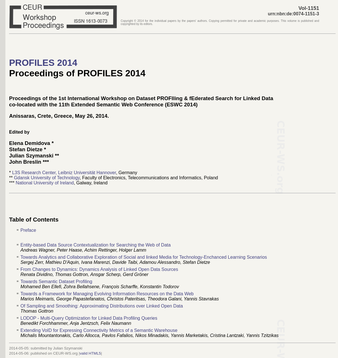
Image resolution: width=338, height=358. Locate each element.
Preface (28, 230)
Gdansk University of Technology (47, 177)
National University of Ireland (45, 182)
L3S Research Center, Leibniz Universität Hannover (64, 172)
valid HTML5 (90, 353)
